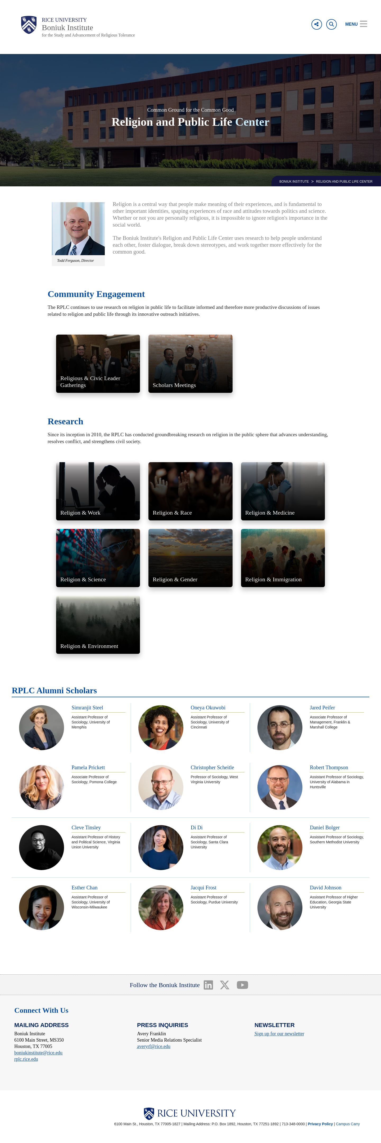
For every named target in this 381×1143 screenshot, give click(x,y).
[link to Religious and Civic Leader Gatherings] (98, 364)
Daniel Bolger (325, 827)
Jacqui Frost (203, 887)
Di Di (197, 827)
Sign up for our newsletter (279, 1033)
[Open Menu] (352, 24)
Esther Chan (84, 887)
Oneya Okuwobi (208, 707)
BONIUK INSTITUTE (294, 181)
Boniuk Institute (67, 27)
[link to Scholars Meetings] (190, 364)
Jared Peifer (322, 707)
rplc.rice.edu (26, 1059)
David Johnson (325, 887)
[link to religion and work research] (98, 491)
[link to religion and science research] (98, 558)
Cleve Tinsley (86, 827)
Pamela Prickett (88, 767)
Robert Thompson (329, 767)
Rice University (64, 19)
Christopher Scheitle (212, 767)
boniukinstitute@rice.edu (38, 1052)
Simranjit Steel (87, 707)
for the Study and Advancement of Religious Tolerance (88, 35)
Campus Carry (348, 1124)
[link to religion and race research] (190, 491)
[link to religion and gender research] (190, 558)
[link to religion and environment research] (98, 625)
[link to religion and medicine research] (283, 491)
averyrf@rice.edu (153, 1046)
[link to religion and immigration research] (283, 558)
